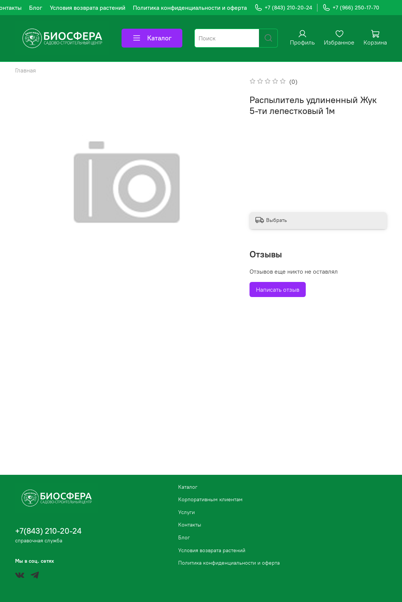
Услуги (186, 512)
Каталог (152, 38)
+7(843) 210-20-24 (48, 531)
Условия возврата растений (87, 7)
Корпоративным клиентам (210, 499)
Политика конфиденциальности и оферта (190, 7)
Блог (35, 7)
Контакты (189, 524)
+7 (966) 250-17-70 (350, 8)
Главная (25, 70)
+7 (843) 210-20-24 (283, 8)
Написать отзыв (277, 289)
